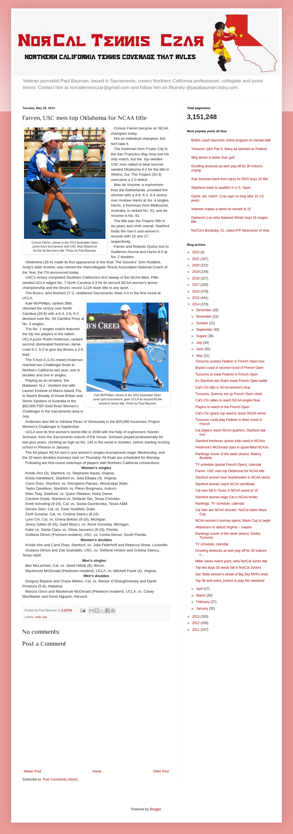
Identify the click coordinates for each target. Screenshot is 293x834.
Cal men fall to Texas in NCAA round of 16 (226, 490)
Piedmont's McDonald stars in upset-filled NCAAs (231, 447)
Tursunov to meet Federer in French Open (226, 374)
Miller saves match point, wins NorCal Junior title (231, 561)
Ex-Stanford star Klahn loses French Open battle (231, 381)
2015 (196, 298)
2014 (196, 304)
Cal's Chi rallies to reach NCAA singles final (227, 400)
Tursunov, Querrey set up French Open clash (228, 394)
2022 (196, 252)
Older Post (161, 771)
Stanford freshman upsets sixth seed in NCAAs (230, 441)
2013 (196, 617)
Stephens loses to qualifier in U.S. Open (221, 188)
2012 (196, 623)
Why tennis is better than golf (212, 158)
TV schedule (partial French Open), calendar (228, 465)
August (202, 336)
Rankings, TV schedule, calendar (219, 504)
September (204, 330)
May (199, 356)
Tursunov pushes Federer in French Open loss (230, 361)
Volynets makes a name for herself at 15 (221, 209)
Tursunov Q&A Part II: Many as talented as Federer (229, 149)
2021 (196, 259)
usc (44, 617)
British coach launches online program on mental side (231, 140)
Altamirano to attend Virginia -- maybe (223, 527)
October (202, 323)
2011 (196, 630)
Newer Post (32, 771)
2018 (196, 278)
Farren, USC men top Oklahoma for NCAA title (229, 471)
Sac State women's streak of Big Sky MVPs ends (231, 574)
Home (97, 771)
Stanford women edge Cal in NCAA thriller (226, 497)
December (204, 310)
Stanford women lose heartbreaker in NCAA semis (232, 477)
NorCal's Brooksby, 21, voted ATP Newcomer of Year (230, 230)
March (201, 595)
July (199, 343)
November (204, 316)
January (202, 608)
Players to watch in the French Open (222, 407)
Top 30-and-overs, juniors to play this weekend (229, 581)
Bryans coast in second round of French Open (229, 368)
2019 (196, 272)
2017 (196, 285)
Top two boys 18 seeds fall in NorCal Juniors (228, 568)
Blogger (155, 809)
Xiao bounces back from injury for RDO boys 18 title (229, 179)
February (203, 602)
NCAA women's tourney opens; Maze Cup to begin (233, 521)
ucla (38, 617)
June (200, 349)
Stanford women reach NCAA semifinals (225, 484)
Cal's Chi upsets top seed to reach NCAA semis (230, 413)
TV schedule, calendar (212, 544)
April (200, 589)
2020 (196, 265)
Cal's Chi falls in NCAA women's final (222, 387)
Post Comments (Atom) (60, 779)
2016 (196, 291)
